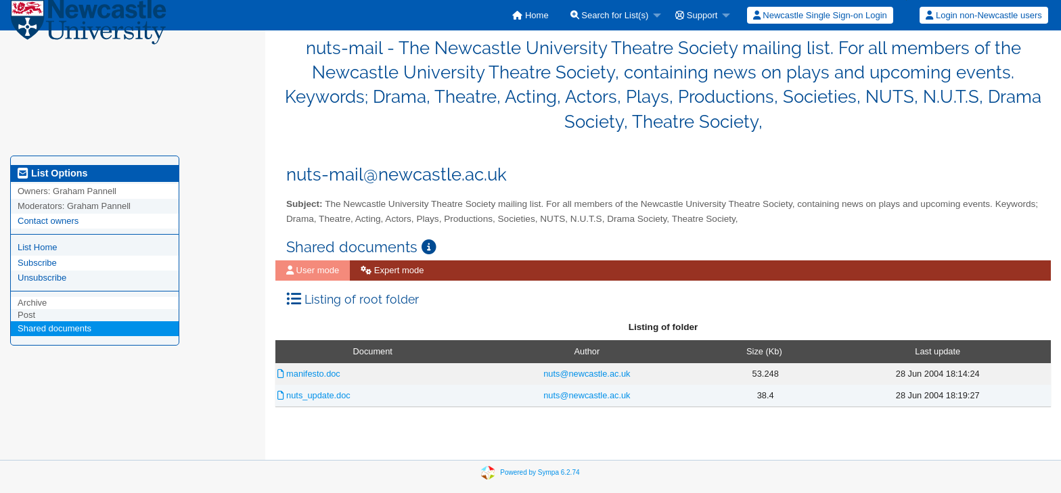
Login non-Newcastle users (983, 15)
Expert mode (392, 270)
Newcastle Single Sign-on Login (820, 15)
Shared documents (54, 328)
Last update (937, 351)
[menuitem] (530, 15)
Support (696, 15)
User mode (312, 270)
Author (587, 351)
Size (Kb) (764, 351)
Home (530, 15)
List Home (38, 247)
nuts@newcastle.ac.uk (586, 374)
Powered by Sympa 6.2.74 (539, 471)
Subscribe (37, 263)
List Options (52, 173)
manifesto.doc (308, 374)
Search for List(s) (609, 15)
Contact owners (48, 221)
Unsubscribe (42, 278)
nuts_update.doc (314, 395)
